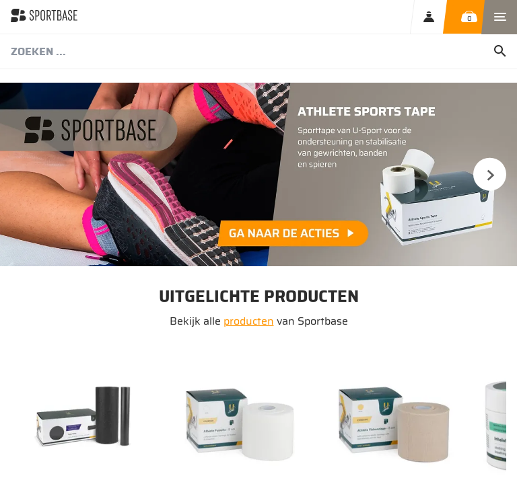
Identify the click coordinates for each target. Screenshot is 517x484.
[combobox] (258, 51)
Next (489, 174)
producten (248, 321)
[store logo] (44, 17)
